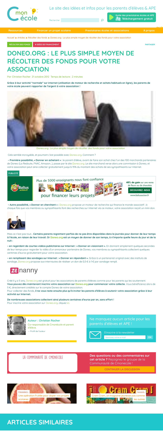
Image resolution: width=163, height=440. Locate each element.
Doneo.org (76, 154)
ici (68, 302)
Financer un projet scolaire (54, 30)
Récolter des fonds (19, 44)
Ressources (15, 30)
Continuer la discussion (122, 369)
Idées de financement (48, 44)
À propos (149, 30)
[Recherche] (102, 20)
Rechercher (54, 20)
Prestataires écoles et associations (107, 30)
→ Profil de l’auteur (36, 331)
